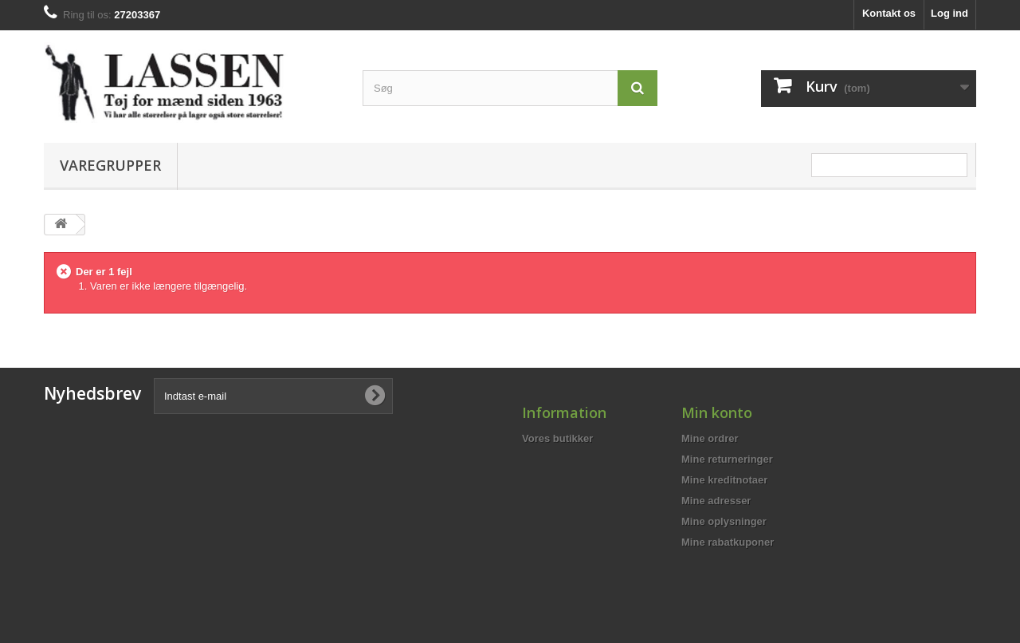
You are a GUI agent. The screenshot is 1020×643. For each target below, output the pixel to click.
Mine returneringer (727, 459)
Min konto (716, 412)
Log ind (949, 13)
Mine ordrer (710, 438)
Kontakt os (889, 13)
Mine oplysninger (724, 521)
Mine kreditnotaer (724, 480)
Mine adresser (716, 501)
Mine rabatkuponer (727, 542)
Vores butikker (557, 438)
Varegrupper (110, 165)
